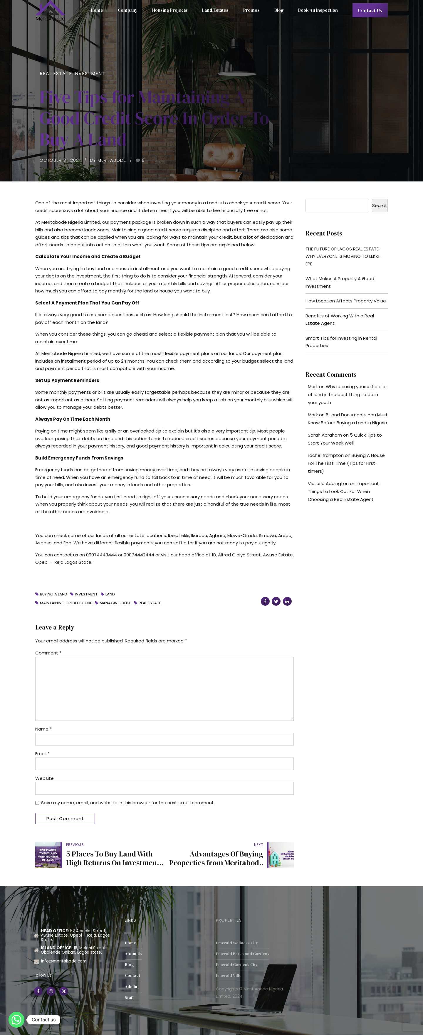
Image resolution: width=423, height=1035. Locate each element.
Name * (43, 729)
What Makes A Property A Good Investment (340, 282)
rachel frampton (326, 455)
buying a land (53, 594)
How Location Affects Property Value (346, 301)
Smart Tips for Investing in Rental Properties (341, 342)
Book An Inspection (318, 10)
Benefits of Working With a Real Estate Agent (340, 320)
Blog (278, 10)
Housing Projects (169, 10)
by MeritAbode (108, 160)
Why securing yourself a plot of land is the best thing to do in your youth (347, 394)
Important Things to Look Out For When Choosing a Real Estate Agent (343, 491)
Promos (251, 10)
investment (86, 594)
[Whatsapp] (16, 1020)
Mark (313, 386)
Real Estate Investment (72, 73)
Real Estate (150, 603)
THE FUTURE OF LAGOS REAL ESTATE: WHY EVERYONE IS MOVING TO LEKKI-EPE (344, 256)
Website (44, 778)
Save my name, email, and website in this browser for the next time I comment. (128, 803)
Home (97, 10)
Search (379, 205)
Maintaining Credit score (66, 603)
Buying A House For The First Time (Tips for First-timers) (346, 463)
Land (110, 594)
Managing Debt (115, 603)
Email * (42, 753)
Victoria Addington (328, 483)
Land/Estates (215, 10)
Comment (48, 653)
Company (127, 10)
